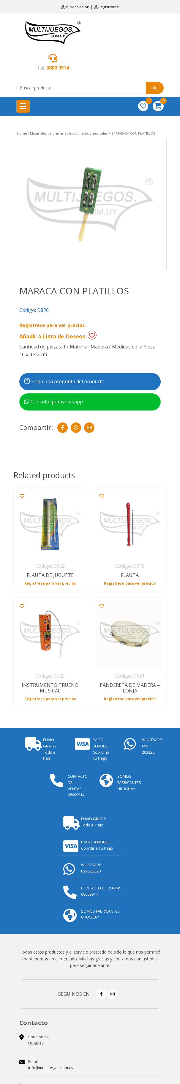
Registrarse (106, 7)
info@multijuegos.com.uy (50, 1067)
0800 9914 (57, 67)
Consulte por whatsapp (53, 401)
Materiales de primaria (48, 133)
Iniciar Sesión (75, 7)
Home (22, 133)
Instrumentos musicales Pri (91, 133)
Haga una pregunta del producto (64, 381)
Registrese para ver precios (52, 325)
